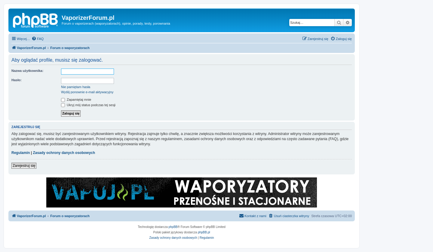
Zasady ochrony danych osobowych (64, 153)
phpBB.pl (204, 232)
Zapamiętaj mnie (76, 99)
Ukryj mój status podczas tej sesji (88, 105)
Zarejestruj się (24, 166)
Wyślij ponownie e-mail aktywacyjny (87, 92)
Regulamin (20, 153)
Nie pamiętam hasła (75, 87)
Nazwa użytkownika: (27, 70)
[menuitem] (38, 38)
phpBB (173, 227)
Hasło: (16, 80)
